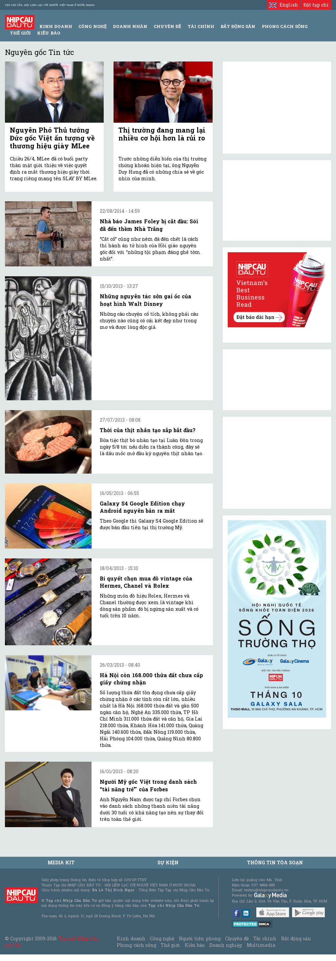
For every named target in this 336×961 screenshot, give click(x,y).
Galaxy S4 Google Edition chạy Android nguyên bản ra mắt (142, 507)
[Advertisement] (277, 463)
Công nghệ (162, 938)
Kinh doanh (131, 938)
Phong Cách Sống (284, 26)
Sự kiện (168, 862)
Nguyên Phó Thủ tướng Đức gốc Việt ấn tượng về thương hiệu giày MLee (52, 138)
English (283, 5)
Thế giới (20, 33)
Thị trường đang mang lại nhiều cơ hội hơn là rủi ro (161, 134)
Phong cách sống (136, 945)
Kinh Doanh (55, 26)
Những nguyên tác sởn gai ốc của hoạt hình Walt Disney (145, 300)
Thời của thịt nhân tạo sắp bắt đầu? (148, 430)
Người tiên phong (199, 938)
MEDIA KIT (61, 862)
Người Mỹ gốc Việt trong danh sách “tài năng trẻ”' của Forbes (148, 785)
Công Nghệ (92, 26)
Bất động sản (237, 26)
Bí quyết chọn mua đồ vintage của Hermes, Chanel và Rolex (146, 582)
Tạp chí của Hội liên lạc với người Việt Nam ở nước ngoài (49, 5)
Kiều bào (48, 33)
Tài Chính (201, 26)
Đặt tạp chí (316, 5)
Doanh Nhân (130, 26)
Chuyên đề (167, 26)
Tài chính (264, 938)
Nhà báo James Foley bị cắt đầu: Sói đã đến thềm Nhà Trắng (149, 225)
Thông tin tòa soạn (275, 862)
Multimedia (261, 945)
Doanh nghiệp (225, 945)
